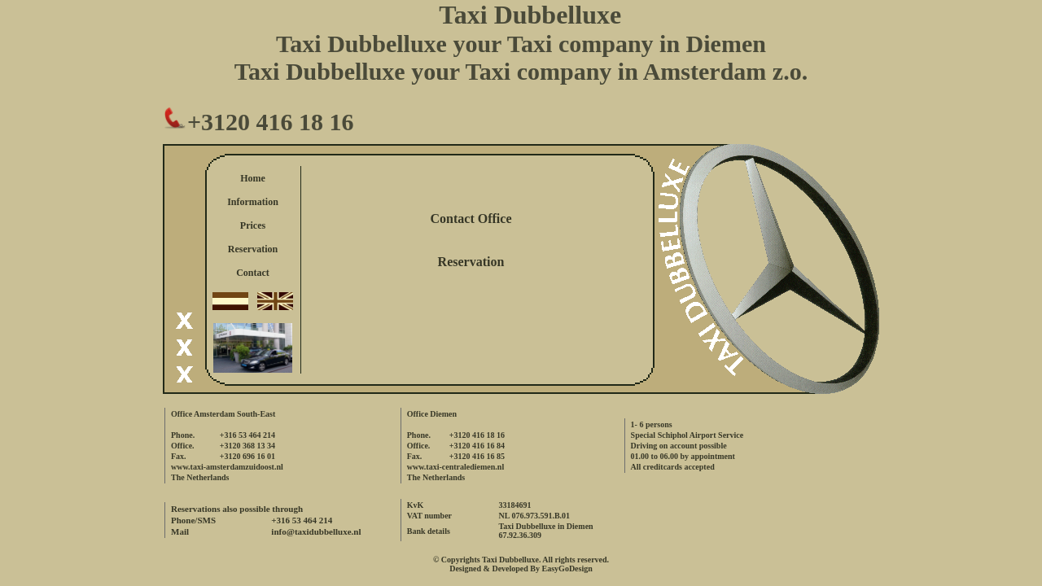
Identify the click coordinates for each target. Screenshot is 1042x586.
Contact (252, 272)
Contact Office (471, 218)
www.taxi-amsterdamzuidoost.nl (227, 466)
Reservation (253, 249)
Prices (252, 225)
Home (252, 178)
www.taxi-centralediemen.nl (455, 466)
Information (252, 202)
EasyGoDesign (567, 568)
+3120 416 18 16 (258, 121)
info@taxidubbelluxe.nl (316, 531)
